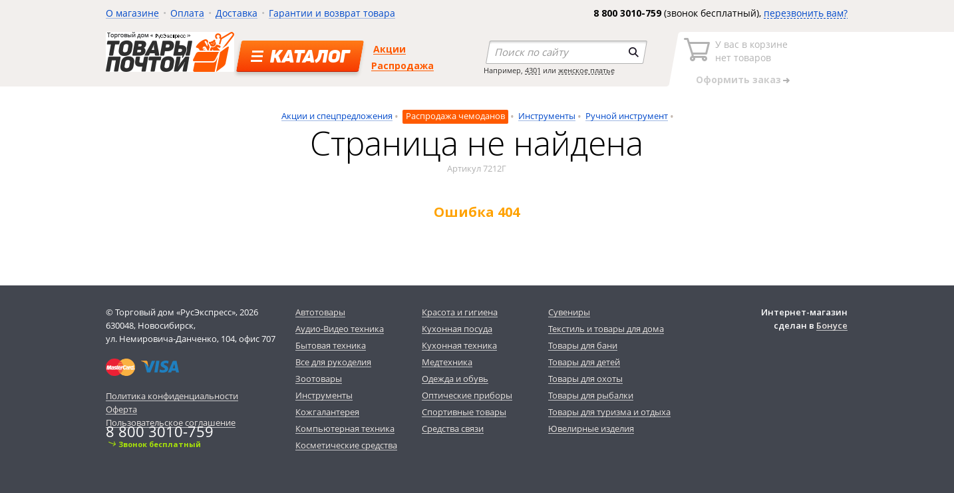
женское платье (586, 70)
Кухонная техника (459, 345)
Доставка (236, 13)
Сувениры (569, 312)
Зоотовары (318, 379)
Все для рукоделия (333, 362)
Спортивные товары (464, 412)
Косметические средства (346, 445)
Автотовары (320, 312)
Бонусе (832, 325)
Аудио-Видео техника (339, 329)
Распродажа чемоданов (455, 116)
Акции (389, 49)
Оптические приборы (467, 395)
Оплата (187, 13)
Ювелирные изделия (591, 428)
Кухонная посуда (457, 329)
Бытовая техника (330, 345)
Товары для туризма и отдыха (609, 412)
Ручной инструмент (626, 116)
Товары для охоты (585, 379)
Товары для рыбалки (590, 395)
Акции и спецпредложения (337, 116)
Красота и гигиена (460, 312)
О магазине (132, 13)
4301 (533, 70)
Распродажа (402, 65)
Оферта (121, 409)
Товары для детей (584, 362)
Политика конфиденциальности (172, 396)
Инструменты (546, 116)
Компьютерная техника (345, 428)
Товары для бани (582, 345)
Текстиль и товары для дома (606, 329)
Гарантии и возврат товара (332, 13)
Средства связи (453, 428)
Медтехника (447, 362)
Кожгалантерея (327, 412)
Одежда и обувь (455, 379)
